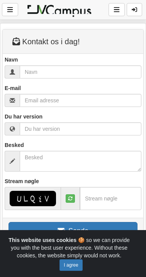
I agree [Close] (71, 265)
